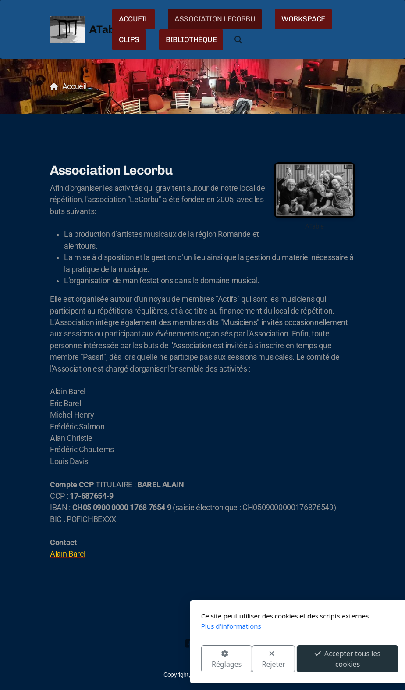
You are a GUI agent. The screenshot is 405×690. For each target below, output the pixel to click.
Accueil (74, 86)
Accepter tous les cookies (250, 659)
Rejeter (176, 659)
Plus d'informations (134, 626)
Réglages (129, 659)
